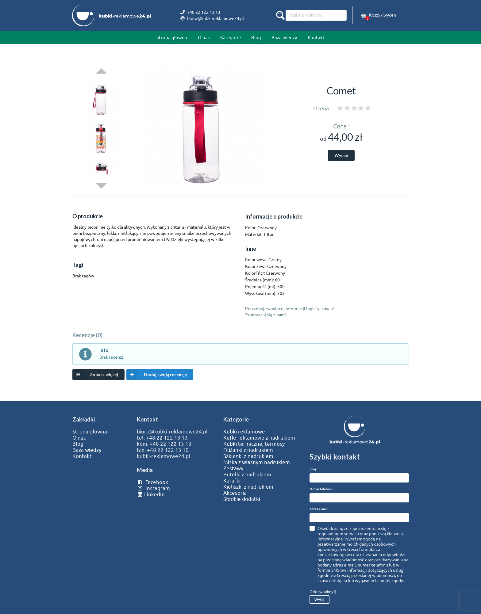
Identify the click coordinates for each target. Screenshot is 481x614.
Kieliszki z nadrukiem (248, 486)
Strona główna (171, 37)
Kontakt (316, 37)
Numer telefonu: (321, 488)
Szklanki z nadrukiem (248, 456)
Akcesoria (235, 493)
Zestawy (233, 468)
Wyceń (341, 155)
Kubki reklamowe (244, 431)
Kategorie (230, 37)
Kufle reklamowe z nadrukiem (259, 437)
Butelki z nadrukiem (247, 474)
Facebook (152, 482)
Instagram (153, 488)
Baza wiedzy (284, 37)
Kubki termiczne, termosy (254, 443)
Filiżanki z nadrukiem (248, 450)
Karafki (231, 480)
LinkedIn (150, 494)
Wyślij (319, 599)
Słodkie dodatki (241, 499)
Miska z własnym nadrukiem (256, 462)
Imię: (313, 469)
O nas (204, 37)
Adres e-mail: (319, 508)
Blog (256, 37)
